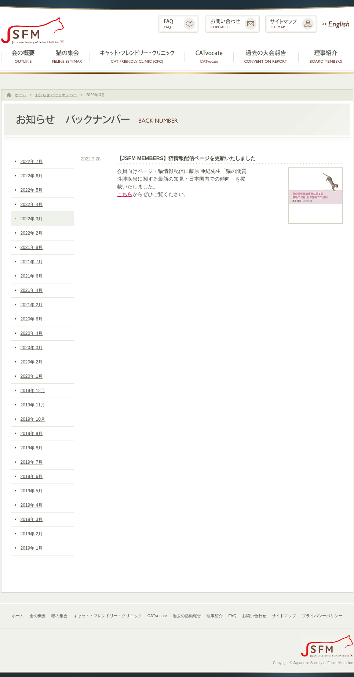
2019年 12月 (33, 390)
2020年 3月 (32, 347)
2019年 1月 (32, 548)
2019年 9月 (32, 433)
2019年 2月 (32, 533)
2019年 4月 (32, 505)
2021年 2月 (32, 304)
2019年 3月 (32, 519)
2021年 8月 (32, 247)
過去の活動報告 (266, 55)
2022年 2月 (32, 233)
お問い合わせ (232, 24)
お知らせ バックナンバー (56, 95)
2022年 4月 (32, 204)
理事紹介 (326, 55)
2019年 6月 (32, 476)
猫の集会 (67, 55)
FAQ (178, 24)
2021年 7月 (32, 261)
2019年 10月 (33, 419)
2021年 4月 (32, 290)
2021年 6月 (32, 276)
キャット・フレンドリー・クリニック (137, 55)
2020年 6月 (32, 319)
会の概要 (23, 55)
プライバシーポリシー (322, 615)
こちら (124, 194)
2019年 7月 (32, 462)
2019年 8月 (32, 447)
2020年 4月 (32, 333)
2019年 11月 (33, 405)
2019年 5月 (32, 490)
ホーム (20, 95)
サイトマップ (291, 24)
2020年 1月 (32, 376)
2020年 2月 (32, 362)
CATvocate (209, 55)
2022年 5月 (32, 190)
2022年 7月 (32, 161)
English (336, 24)
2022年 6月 (32, 175)
